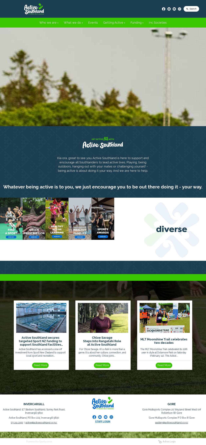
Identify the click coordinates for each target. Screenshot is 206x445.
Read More (40, 365)
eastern (159, 422)
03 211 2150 (17, 422)
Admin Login (167, 441)
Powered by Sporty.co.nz (39, 441)
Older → (103, 375)
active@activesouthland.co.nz (41, 422)
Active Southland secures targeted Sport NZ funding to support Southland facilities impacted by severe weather (40, 341)
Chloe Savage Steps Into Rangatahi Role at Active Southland (102, 341)
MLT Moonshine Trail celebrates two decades (163, 341)
